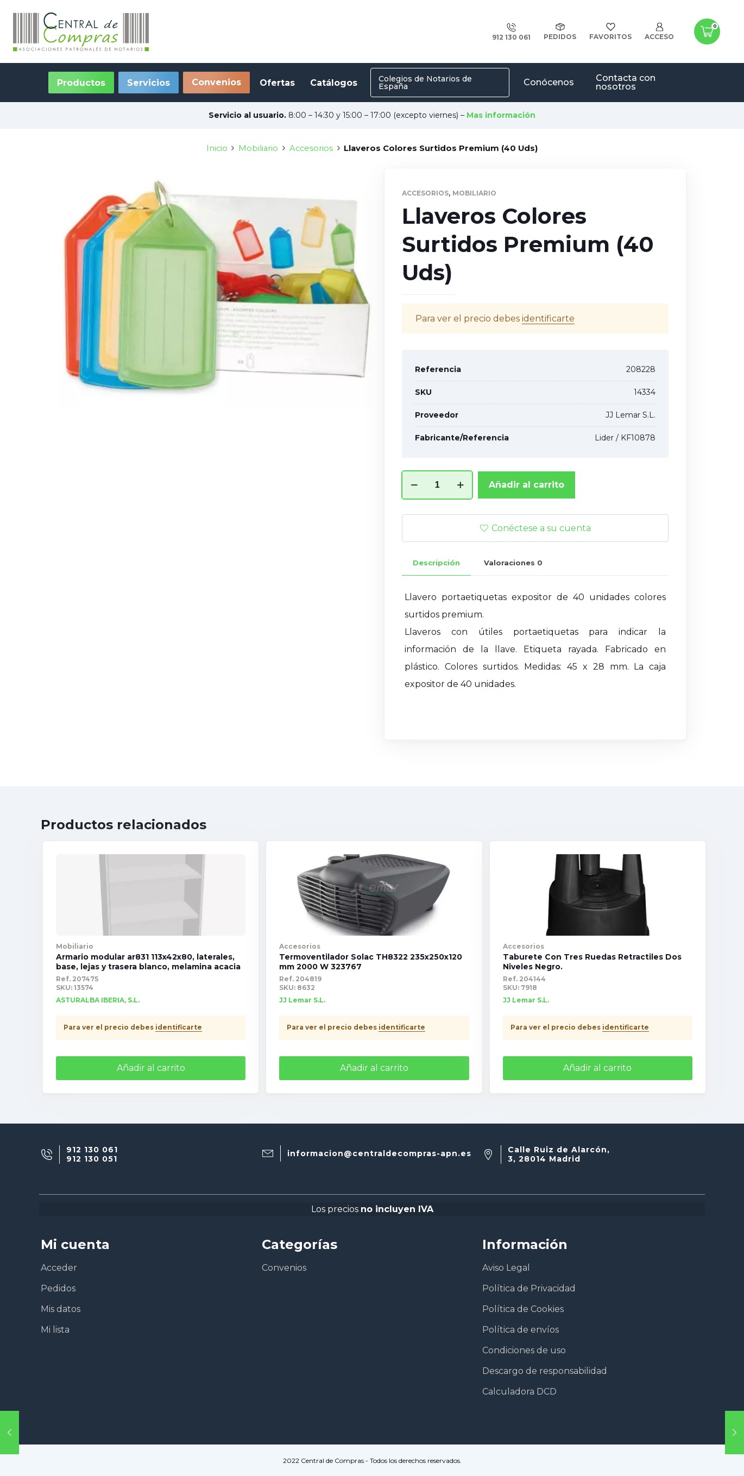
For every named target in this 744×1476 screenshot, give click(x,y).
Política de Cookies (523, 1309)
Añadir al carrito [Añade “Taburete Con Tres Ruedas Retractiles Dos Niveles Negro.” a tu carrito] (597, 1068)
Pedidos (58, 1288)
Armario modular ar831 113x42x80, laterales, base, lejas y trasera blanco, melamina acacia (148, 962)
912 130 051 (91, 1159)
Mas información (500, 115)
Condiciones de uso (524, 1350)
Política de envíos (520, 1329)
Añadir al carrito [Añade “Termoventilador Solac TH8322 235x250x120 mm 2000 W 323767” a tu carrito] (374, 1068)
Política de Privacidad (529, 1288)
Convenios (216, 82)
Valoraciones (513, 609)
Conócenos (549, 82)
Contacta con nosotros (625, 82)
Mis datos (60, 1309)
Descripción (436, 609)
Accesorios (311, 195)
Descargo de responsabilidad (544, 1371)
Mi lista (55, 1329)
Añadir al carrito (526, 532)
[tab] (436, 610)
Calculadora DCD (519, 1391)
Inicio (217, 195)
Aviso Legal (506, 1268)
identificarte (548, 366)
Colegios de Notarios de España (425, 82)
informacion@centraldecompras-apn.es (379, 1153)
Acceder (59, 1268)
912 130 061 (92, 1150)
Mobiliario (258, 195)
